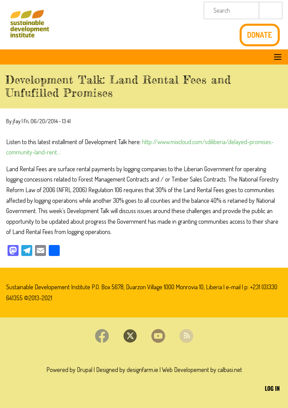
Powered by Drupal (69, 369)
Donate (259, 34)
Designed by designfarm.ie (127, 369)
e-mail (233, 287)
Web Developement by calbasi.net (202, 369)
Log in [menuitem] (272, 388)
